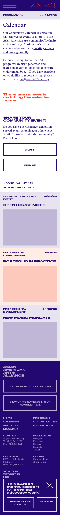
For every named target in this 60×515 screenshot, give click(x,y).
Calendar (11, 422)
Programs (42, 418)
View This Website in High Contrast (11, 475)
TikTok (36, 450)
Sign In (30, 150)
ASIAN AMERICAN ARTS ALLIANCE (14, 371)
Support (47, 501)
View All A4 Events (18, 187)
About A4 (11, 425)
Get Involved (43, 425)
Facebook (38, 441)
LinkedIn (37, 447)
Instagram (38, 438)
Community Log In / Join (30, 386)
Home (7, 418)
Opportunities (45, 422)
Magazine (10, 429)
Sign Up (30, 165)
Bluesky (37, 444)
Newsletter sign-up (20, 503)
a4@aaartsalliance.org (34, 79)
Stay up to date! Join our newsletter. (30, 403)
